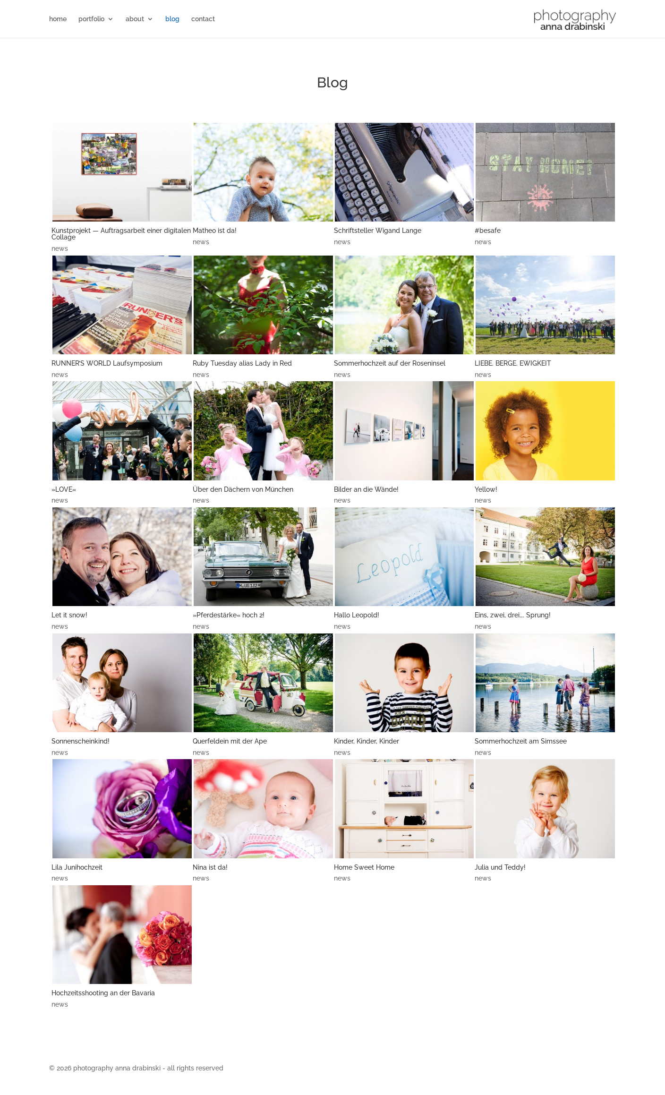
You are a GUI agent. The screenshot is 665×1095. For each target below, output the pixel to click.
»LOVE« (63, 489)
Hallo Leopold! (356, 615)
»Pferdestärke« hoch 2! (228, 615)
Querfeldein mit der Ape (230, 741)
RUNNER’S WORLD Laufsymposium (106, 363)
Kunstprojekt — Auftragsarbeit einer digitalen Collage (121, 234)
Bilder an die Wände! (366, 489)
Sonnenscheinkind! (80, 741)
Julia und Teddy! (500, 867)
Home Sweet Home (364, 867)
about (135, 19)
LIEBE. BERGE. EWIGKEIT (513, 363)
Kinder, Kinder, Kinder (366, 741)
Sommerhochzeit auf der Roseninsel (389, 363)
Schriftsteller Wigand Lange (377, 230)
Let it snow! (69, 615)
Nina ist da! (210, 867)
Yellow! (486, 489)
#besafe (488, 230)
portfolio (91, 19)
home (58, 19)
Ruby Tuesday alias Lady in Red (242, 363)
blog (172, 19)
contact (203, 19)
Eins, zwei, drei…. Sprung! (513, 615)
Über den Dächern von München (243, 489)
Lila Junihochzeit (76, 867)
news (59, 248)
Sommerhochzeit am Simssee (521, 741)
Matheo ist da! (215, 230)
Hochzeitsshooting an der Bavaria (103, 993)
